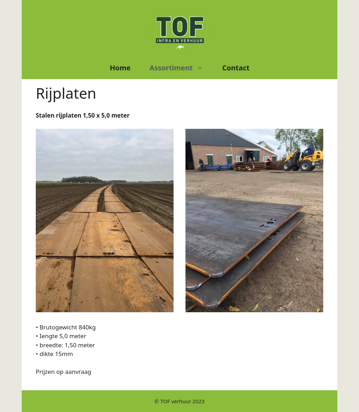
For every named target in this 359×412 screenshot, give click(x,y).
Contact (236, 67)
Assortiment (181, 68)
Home (120, 67)
